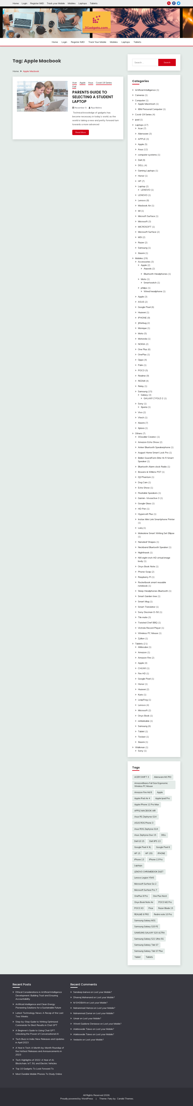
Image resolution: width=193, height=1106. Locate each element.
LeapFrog (143, 699)
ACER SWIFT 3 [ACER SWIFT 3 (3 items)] (141, 777)
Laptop (141, 186)
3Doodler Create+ (147, 436)
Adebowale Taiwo (82, 1029)
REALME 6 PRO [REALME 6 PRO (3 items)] (141, 914)
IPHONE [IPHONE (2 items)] (161, 853)
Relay (141, 386)
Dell (74, 86)
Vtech (141, 417)
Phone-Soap (144, 571)
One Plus (142, 349)
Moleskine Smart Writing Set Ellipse (156, 533)
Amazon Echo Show (148, 442)
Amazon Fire (144, 657)
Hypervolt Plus (145, 514)
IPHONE (142, 317)
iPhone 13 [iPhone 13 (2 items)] (139, 859)
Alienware (143, 133)
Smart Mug (143, 601)
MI (139, 210)
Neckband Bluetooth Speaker (153, 547)
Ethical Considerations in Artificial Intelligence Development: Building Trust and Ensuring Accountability (38, 995)
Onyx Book (143, 715)
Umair (76, 1018)
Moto (143, 279)
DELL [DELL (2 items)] (163, 835)
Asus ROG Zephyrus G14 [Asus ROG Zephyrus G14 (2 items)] (146, 829)
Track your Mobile (56, 3)
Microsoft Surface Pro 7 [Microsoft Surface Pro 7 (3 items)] (145, 890)
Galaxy (144, 394)
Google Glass (144, 503)
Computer (140, 100)
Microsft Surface (146, 216)
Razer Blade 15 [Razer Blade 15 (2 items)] (165, 908)
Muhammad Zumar (82, 1013)
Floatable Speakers (148, 492)
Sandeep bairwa (81, 992)
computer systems (147, 154)
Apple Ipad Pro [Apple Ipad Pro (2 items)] (162, 798)
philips (144, 287)
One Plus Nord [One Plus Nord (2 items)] (160, 896)
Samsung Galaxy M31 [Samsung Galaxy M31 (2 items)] (145, 920)
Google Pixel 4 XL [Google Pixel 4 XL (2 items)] (142, 847)
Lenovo (142, 200)
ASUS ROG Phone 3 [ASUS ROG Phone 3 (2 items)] (143, 823)
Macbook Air (144, 205)
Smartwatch (150, 282)
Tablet (141, 731)
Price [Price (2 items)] (151, 908)
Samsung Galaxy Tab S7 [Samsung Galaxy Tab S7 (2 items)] (146, 945)
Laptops (82, 3)
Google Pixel (144, 307)
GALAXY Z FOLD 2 (153, 398)
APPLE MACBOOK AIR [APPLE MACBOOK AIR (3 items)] (145, 810)
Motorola (142, 338)
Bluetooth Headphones (155, 273)
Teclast (142, 736)
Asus (90, 82)
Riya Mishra (96, 107)
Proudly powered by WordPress (77, 1098)
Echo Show (144, 487)
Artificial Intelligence (145, 90)
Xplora (141, 428)
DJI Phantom (144, 477)
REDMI (141, 380)
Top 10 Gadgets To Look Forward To (34, 1068)
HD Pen (142, 508)
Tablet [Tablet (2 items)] (137, 957)
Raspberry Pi (144, 577)
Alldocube (143, 647)
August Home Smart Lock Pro (153, 452)
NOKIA (141, 344)
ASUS (141, 301)
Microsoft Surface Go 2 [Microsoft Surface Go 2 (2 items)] (145, 884)
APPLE (142, 138)
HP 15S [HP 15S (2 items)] (149, 853)
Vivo (140, 412)
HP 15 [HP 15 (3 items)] (137, 853)
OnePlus (142, 354)
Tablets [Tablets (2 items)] (149, 957)
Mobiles (72, 3)
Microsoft (143, 221)
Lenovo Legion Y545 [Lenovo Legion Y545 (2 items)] (144, 877)
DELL (141, 165)
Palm (140, 365)
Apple (82, 82)
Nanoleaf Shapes (147, 541)
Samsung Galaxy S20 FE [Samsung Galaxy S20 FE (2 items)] (146, 926)
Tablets (94, 3)
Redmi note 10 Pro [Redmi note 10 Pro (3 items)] (163, 914)
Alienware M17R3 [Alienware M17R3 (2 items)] (162, 777)
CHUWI (142, 668)
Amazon (142, 652)
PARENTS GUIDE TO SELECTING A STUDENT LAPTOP (92, 97)
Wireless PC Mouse (148, 633)
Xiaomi (141, 253)
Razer (141, 242)
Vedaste (77, 1039)
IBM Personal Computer (150, 109)
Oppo (141, 359)
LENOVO (145, 189)
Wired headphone (153, 291)
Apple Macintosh (146, 103)
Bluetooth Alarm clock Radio (152, 466)
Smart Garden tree (147, 596)
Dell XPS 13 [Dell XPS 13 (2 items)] (154, 841)
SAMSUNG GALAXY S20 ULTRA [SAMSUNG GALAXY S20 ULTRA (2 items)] (149, 932)
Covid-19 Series (104, 82)
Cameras (139, 95)
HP (139, 181)
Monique (142, 328)
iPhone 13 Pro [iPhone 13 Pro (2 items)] (156, 859)
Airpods (148, 268)
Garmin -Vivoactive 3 (148, 498)
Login (24, 3)
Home (16, 3)
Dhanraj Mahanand (83, 997)
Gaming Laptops (146, 170)
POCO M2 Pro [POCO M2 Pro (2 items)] (165, 902)
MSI (140, 237)
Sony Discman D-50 (148, 612)
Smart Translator (146, 606)
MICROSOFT (144, 226)
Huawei (142, 312)
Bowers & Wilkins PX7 (149, 471)
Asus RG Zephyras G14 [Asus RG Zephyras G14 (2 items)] (145, 816)
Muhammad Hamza (83, 1007)
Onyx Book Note (146, 566)
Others (138, 433)
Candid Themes (125, 1098)
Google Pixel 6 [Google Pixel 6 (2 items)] (163, 847)
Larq (140, 527)
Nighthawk (143, 552)
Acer (74, 82)
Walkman (140, 747)
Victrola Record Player (149, 627)
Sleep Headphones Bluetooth (153, 590)
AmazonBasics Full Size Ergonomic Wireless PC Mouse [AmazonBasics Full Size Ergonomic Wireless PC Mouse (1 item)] (151, 785)
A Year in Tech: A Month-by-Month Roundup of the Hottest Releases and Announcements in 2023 (39, 1051)
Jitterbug (142, 323)
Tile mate (143, 617)
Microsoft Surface (147, 231)
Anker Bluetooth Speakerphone (154, 447)
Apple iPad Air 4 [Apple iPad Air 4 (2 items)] (142, 798)
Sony (140, 403)
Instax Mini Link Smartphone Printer (156, 519)
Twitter (178, 3)
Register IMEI (37, 3)
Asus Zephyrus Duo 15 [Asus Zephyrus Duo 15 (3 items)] (145, 835)
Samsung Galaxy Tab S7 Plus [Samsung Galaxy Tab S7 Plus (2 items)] (148, 951)
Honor (141, 175)
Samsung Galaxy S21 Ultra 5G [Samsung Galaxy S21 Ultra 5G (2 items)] (149, 939)
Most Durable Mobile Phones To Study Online (38, 1073)
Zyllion (141, 638)
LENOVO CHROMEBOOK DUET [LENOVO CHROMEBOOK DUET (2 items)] (148, 871)
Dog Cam (143, 482)
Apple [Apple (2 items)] (160, 792)
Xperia (144, 407)
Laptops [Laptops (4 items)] (138, 865)
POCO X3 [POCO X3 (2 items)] (138, 908)
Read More (80, 132)
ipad (137, 119)
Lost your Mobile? (103, 992)
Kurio (140, 694)
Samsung (142, 247)
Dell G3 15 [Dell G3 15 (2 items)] (139, 841)
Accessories (144, 261)
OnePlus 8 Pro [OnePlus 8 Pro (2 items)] (141, 896)
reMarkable (143, 720)
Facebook (174, 3)
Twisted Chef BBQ (147, 622)
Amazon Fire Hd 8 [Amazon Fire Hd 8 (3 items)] (143, 792)
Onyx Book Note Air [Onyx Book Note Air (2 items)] (143, 902)
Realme (142, 375)
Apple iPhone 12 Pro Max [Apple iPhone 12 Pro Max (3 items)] (146, 804)
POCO (141, 370)
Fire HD (142, 673)
